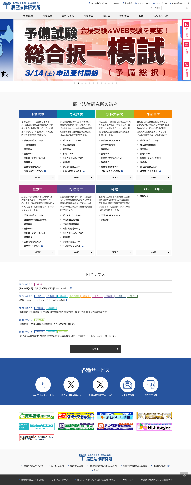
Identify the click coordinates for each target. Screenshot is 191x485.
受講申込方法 (76, 466)
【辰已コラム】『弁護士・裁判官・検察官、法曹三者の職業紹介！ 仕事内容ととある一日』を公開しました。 (67, 336)
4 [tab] (86, 83)
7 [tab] (97, 83)
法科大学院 (68, 15)
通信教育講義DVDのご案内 (103, 466)
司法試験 (47, 15)
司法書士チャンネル (150, 171)
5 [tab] (89, 83)
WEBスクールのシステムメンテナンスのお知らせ (43, 300)
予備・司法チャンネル (35, 171)
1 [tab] (74, 83)
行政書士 (124, 15)
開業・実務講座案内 (71, 228)
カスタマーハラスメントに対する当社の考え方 (96, 480)
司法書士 (88, 15)
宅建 (141, 15)
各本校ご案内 (57, 466)
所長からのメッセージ (33, 466)
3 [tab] (82, 83)
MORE (38, 177)
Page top (184, 476)
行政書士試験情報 (71, 220)
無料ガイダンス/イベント (35, 158)
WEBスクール (161, 3)
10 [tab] (109, 83)
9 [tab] (105, 83)
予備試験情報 (30, 145)
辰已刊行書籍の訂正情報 (135, 466)
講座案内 (28, 149)
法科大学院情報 (108, 145)
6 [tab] (93, 83)
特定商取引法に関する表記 (32, 480)
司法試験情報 (69, 145)
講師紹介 (28, 162)
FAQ (96, 471)
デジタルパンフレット (33, 141)
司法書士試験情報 (148, 145)
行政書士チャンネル (73, 246)
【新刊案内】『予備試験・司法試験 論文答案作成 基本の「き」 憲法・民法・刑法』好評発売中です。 (63, 312)
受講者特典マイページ (180, 3)
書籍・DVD (29, 154)
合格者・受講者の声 (110, 167)
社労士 (106, 15)
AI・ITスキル (160, 15)
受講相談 (186, 69)
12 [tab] (116, 83)
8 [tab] (101, 83)
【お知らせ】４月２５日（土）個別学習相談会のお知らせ (45, 288)
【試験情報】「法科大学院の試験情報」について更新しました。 (47, 324)
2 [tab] (78, 83)
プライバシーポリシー (60, 480)
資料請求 (128, 3)
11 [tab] (112, 83)
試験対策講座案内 (71, 224)
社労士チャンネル (33, 246)
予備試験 (28, 15)
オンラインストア (144, 3)
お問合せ (116, 3)
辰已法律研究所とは (99, 3)
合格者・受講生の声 (32, 167)
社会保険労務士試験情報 (35, 220)
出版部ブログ (161, 466)
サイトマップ (128, 480)
